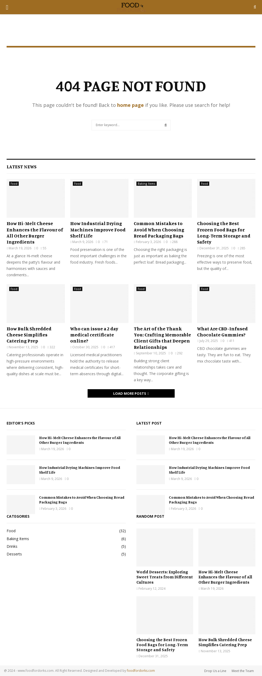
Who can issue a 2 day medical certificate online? (94, 335)
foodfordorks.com (141, 670)
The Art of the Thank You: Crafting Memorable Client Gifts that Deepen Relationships (162, 338)
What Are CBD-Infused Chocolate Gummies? (222, 331)
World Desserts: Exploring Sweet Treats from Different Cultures (164, 576)
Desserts (14, 553)
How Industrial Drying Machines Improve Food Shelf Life (98, 229)
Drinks (12, 546)
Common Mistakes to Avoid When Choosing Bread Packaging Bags (159, 229)
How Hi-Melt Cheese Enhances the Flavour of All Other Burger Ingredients (35, 232)
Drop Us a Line (215, 671)
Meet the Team (243, 671)
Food (14, 183)
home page (130, 105)
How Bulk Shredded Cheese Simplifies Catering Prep (29, 335)
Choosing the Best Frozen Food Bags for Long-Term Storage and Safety (223, 232)
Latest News (21, 166)
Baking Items (146, 183)
